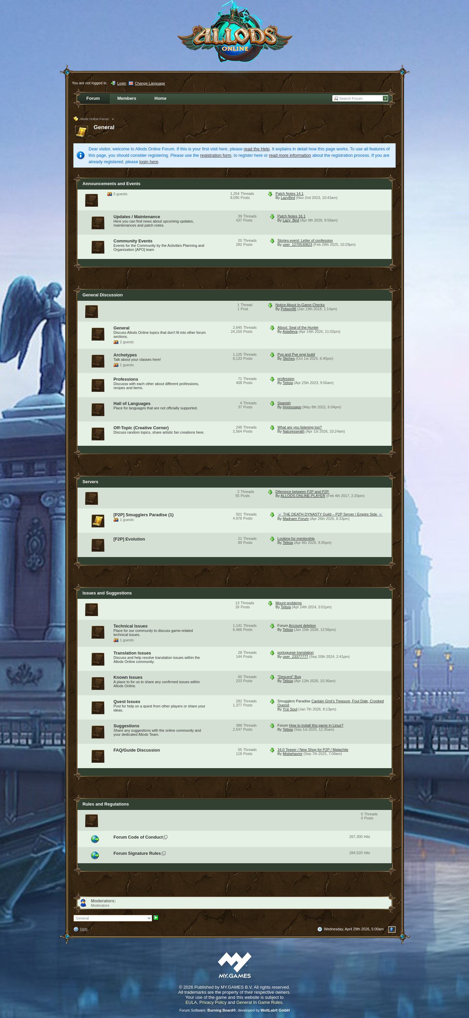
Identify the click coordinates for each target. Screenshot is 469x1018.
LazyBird (288, 198)
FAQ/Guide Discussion (136, 750)
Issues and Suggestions (107, 592)
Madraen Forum (296, 519)
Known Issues (127, 677)
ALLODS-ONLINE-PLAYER (302, 496)
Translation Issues (132, 653)
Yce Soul (290, 709)
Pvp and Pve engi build (296, 354)
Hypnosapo (292, 407)
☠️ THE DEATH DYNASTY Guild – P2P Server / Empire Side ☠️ (330, 514)
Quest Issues (126, 701)
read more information (290, 155)
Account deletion (302, 625)
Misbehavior (293, 754)
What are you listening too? (299, 427)
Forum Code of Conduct (138, 837)
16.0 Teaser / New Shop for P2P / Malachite (312, 750)
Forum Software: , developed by (234, 1010)
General (104, 127)
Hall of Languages (131, 403)
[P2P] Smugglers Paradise (143, 514)
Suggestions (126, 725)
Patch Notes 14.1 (289, 194)
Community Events (133, 240)
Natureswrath (294, 431)
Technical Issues (130, 626)
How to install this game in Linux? (316, 725)
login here (148, 161)
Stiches (289, 358)
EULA (191, 1002)
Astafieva (290, 331)
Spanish (284, 403)
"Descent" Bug (289, 677)
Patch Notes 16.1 (291, 216)
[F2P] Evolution (129, 539)
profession (285, 379)
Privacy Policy (213, 1002)
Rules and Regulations (105, 804)
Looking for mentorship (296, 538)
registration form (215, 155)
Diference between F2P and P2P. (302, 492)
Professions (125, 379)
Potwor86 (288, 309)
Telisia (288, 383)
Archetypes (125, 354)
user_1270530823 (297, 244)
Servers (90, 481)
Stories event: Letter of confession (305, 240)
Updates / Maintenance (136, 216)
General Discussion (102, 294)
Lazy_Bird (291, 220)
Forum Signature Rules (137, 853)
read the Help (257, 148)
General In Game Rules (259, 1002)
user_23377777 (295, 657)
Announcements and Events (111, 183)
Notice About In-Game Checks (300, 305)
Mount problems (288, 603)
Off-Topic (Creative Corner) (141, 427)
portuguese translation (295, 652)
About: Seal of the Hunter (298, 327)
